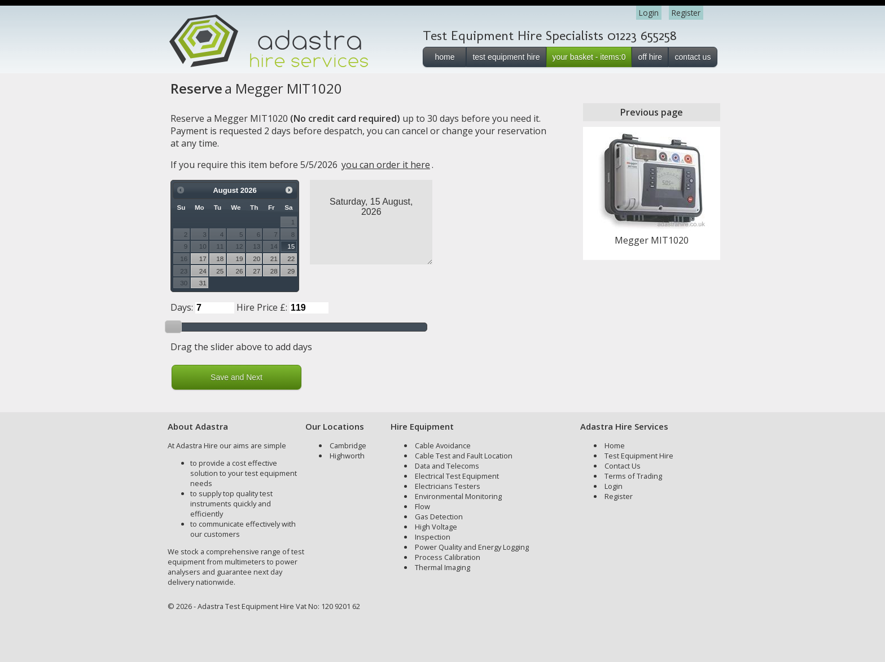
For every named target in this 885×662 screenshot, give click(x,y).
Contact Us (622, 466)
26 (239, 271)
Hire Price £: (261, 307)
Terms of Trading (633, 476)
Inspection (432, 537)
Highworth (347, 456)
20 (256, 258)
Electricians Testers (447, 486)
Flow (422, 506)
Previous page (651, 112)
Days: (181, 307)
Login (649, 12)
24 (203, 271)
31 (203, 282)
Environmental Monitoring (458, 496)
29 (291, 271)
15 (291, 246)
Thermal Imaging (442, 567)
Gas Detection (439, 516)
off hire (650, 56)
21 (274, 258)
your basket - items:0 (589, 56)
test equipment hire (506, 56)
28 (274, 271)
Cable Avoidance (443, 445)
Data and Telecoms (447, 466)
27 (256, 271)
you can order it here (385, 164)
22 (291, 258)
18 (220, 258)
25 (220, 271)
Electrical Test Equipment (457, 476)
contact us (693, 56)
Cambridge (348, 445)
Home (614, 445)
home (444, 56)
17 (203, 258)
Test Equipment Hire (638, 456)
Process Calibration (447, 557)
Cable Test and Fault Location (463, 456)
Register (686, 12)
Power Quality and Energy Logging (472, 547)
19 (239, 258)
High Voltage (436, 527)
